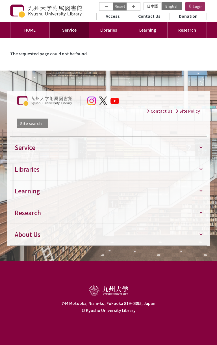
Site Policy (187, 111)
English (172, 6)
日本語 (152, 6)
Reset (119, 6)
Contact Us (149, 16)
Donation (188, 16)
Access (113, 16)
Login (198, 6)
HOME (30, 30)
